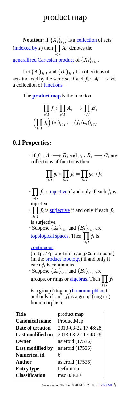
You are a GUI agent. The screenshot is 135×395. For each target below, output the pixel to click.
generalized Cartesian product (43, 60)
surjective (60, 210)
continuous (42, 247)
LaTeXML (107, 385)
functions (53, 85)
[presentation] (58, 40)
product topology (62, 259)
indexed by (25, 48)
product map (46, 95)
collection (87, 40)
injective (58, 191)
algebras (78, 279)
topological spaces (50, 236)
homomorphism (88, 290)
